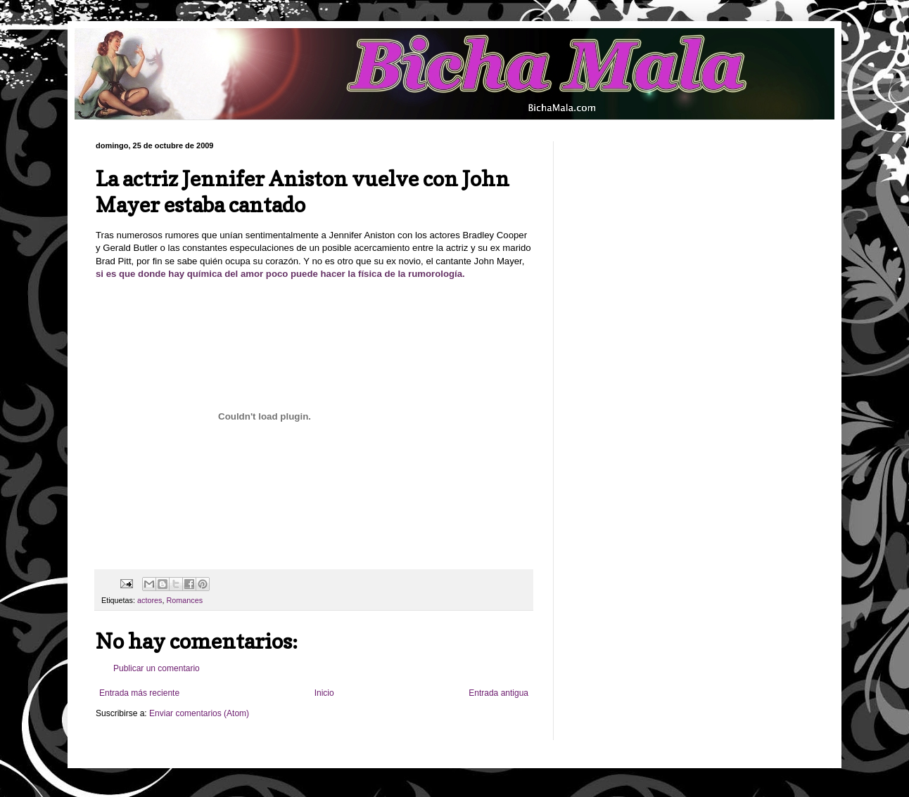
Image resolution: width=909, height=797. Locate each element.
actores (149, 600)
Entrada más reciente (139, 693)
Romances (184, 600)
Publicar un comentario (156, 668)
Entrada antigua (498, 693)
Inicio (324, 693)
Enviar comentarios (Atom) (199, 713)
